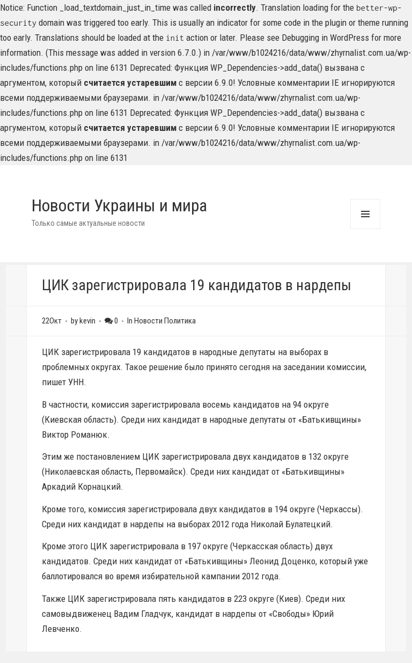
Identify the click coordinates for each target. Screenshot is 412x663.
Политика (180, 321)
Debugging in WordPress (325, 37)
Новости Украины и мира (119, 205)
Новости (148, 321)
